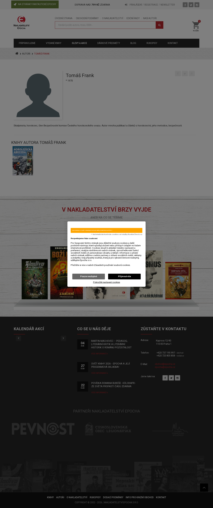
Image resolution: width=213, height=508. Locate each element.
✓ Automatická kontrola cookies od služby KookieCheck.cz (116, 234)
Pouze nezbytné (88, 276)
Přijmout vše (124, 276)
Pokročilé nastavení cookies (106, 282)
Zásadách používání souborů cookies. (112, 265)
